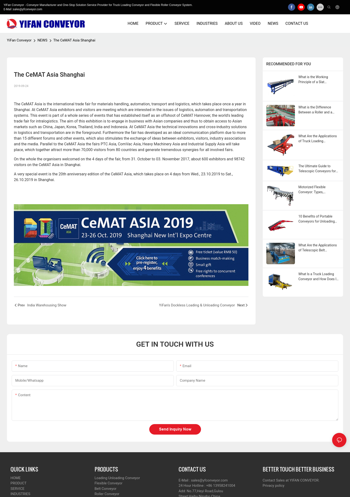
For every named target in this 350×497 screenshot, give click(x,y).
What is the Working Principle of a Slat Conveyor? (313, 80)
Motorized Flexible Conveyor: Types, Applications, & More (314, 190)
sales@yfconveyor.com (209, 480)
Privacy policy (273, 485)
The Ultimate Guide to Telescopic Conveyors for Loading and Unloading (317, 169)
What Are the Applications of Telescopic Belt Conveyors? (318, 248)
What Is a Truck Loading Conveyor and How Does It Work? (318, 277)
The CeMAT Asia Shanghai (74, 40)
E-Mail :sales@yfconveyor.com (23, 9)
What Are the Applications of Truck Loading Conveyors (318, 139)
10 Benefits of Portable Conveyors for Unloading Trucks (317, 219)
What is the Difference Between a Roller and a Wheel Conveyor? (315, 110)
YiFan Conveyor (19, 40)
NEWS (42, 40)
